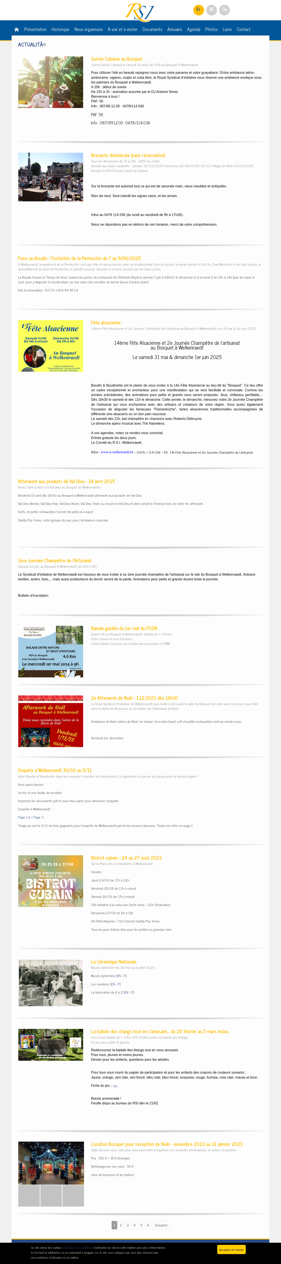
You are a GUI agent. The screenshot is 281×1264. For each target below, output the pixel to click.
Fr (198, 9)
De (225, 9)
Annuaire (174, 29)
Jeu (115, 1085)
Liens (227, 29)
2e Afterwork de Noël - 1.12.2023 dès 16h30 (134, 698)
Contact (244, 29)
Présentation (35, 29)
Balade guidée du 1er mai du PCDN (124, 628)
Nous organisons (88, 29)
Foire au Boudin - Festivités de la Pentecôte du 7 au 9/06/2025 (79, 258)
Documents (152, 29)
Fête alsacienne (106, 322)
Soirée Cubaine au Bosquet (116, 59)
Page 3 (38, 817)
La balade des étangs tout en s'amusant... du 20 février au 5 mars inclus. (160, 1031)
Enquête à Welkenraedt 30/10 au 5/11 (55, 770)
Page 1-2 (24, 817)
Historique (60, 29)
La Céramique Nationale (113, 961)
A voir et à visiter (122, 29)
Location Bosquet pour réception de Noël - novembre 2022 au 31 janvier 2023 (167, 1144)
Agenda (193, 29)
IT (124, 975)
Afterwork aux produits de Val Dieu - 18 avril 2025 (66, 481)
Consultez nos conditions (78, 1247)
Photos (211, 29)
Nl (211, 9)
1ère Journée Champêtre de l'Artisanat (55, 560)
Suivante (161, 1225)
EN (119, 975)
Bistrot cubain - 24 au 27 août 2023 (126, 858)
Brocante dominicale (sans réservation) (128, 155)
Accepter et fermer (231, 1249)
